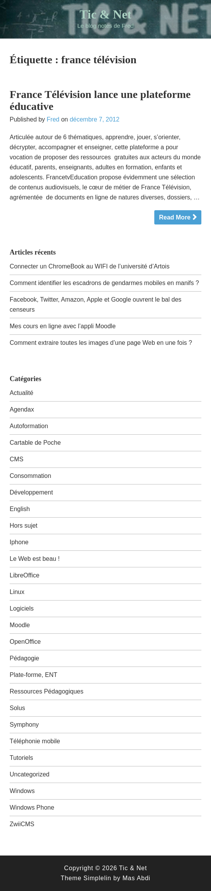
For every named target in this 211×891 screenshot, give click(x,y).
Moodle (20, 625)
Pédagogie (24, 658)
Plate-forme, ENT (33, 675)
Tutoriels (21, 757)
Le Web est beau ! (35, 558)
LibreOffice (24, 575)
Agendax (22, 409)
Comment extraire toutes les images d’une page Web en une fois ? (101, 342)
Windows (22, 791)
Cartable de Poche (35, 442)
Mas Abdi (136, 878)
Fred (53, 119)
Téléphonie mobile (35, 741)
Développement (31, 492)
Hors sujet (23, 525)
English (20, 509)
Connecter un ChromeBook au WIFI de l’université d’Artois (89, 266)
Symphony (24, 724)
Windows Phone (32, 807)
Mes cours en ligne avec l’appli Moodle (63, 326)
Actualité (21, 393)
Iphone (19, 542)
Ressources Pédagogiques (46, 691)
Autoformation (29, 426)
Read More (175, 217)
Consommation (30, 475)
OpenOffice (25, 641)
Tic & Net (105, 14)
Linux (17, 592)
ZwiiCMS (22, 824)
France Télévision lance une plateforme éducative (100, 100)
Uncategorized (29, 774)
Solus (17, 708)
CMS (17, 459)
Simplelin (97, 878)
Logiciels (22, 608)
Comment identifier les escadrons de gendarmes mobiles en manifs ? (104, 283)
